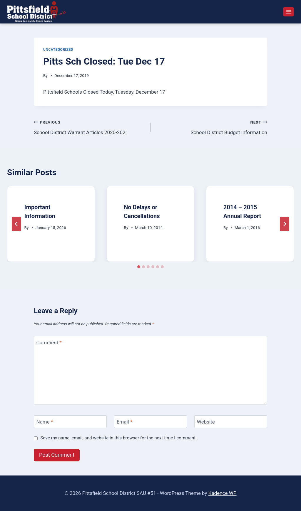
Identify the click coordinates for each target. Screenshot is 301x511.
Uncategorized (58, 50)
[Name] (70, 421)
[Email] (150, 421)
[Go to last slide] (16, 224)
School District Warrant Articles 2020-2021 (90, 126)
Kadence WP (222, 493)
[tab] (138, 266)
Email (125, 422)
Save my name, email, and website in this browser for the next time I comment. (118, 438)
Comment (49, 342)
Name (44, 422)
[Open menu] (288, 11)
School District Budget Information (211, 126)
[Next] (284, 224)
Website (206, 422)
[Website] (230, 421)
